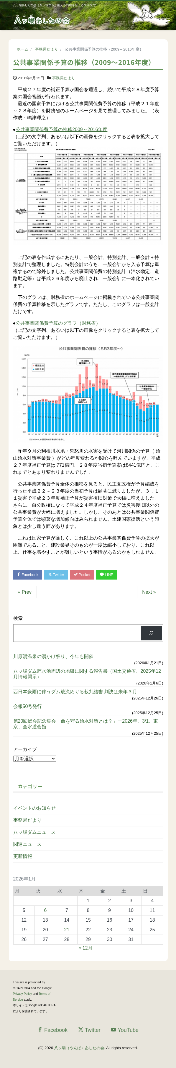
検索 (18, 618)
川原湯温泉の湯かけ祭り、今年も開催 (53, 656)
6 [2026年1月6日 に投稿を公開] (45, 910)
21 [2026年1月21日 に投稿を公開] (67, 929)
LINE (107, 574)
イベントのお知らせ (34, 808)
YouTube (125, 1030)
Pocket (82, 574)
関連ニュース (27, 844)
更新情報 (22, 856)
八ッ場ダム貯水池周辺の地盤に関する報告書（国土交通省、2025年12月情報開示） (87, 674)
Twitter (56, 574)
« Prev (25, 592)
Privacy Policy (22, 993)
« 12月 (86, 947)
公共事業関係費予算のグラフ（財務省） (58, 323)
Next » (149, 592)
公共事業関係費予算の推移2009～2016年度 (61, 129)
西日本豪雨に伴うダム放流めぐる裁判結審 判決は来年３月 (75, 691)
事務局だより (63, 78)
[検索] (151, 633)
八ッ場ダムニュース (34, 832)
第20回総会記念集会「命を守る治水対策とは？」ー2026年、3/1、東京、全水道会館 (85, 724)
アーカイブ (25, 749)
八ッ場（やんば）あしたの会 (79, 1048)
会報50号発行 (27, 706)
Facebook (28, 574)
